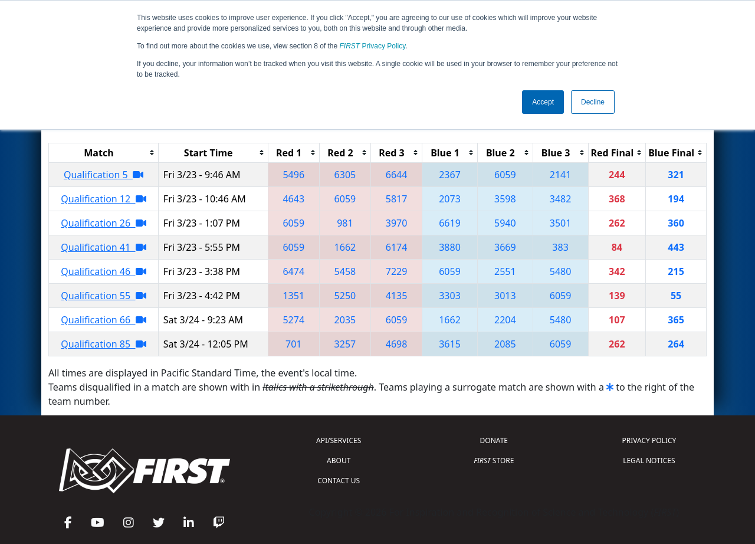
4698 (397, 343)
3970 (397, 223)
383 (560, 247)
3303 (450, 295)
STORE (494, 460)
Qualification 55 (103, 295)
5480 (561, 271)
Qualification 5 (103, 174)
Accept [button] (543, 102)
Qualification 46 (103, 271)
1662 (345, 247)
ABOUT (338, 460)
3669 (505, 247)
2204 (505, 319)
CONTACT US (338, 481)
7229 (397, 271)
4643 (293, 198)
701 (293, 343)
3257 (345, 343)
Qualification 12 (103, 198)
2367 (450, 174)
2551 (505, 271)
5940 (505, 223)
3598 (505, 198)
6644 (397, 174)
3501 (561, 223)
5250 (345, 295)
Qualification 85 (103, 343)
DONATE (494, 440)
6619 (450, 223)
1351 (293, 295)
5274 (293, 319)
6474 (293, 271)
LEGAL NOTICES (649, 460)
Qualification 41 (103, 247)
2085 (505, 343)
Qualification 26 (103, 223)
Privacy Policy (373, 46)
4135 (397, 295)
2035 (345, 319)
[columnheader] (104, 152)
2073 (450, 198)
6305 (345, 174)
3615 (450, 343)
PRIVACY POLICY (649, 440)
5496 (293, 174)
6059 (505, 174)
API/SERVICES (338, 440)
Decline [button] (593, 102)
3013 (505, 295)
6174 (397, 247)
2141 (561, 174)
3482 (561, 198)
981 (345, 223)
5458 (345, 271)
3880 (450, 247)
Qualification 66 (103, 319)
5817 (397, 198)
